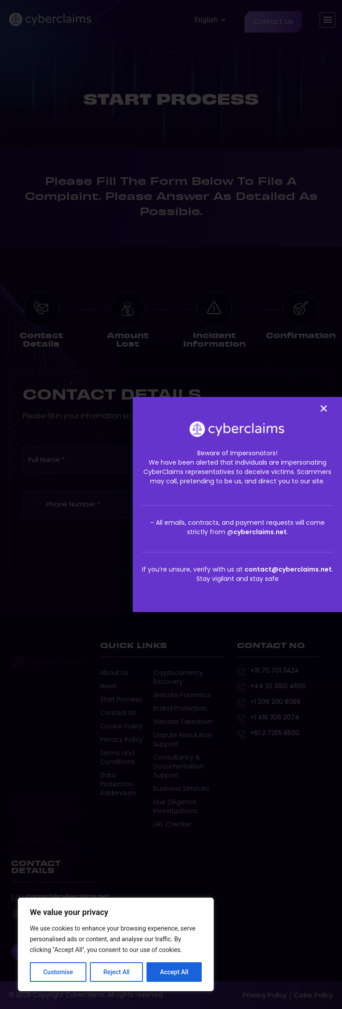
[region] (116, 944)
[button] (323, 408)
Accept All (174, 972)
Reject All (116, 972)
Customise (58, 972)
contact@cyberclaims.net (288, 569)
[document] (171, 504)
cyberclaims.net (260, 531)
